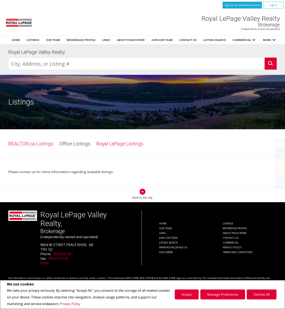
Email (44, 263)
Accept (187, 294)
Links (179, 40)
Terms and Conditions (237, 252)
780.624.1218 (58, 258)
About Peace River (234, 233)
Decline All (262, 294)
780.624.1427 (63, 254)
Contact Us (230, 238)
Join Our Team (168, 238)
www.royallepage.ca (173, 247)
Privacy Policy (69, 304)
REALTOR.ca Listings (30, 144)
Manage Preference (222, 294)
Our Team (126, 40)
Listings (106, 40)
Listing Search (168, 242)
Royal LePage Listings (120, 144)
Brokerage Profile (154, 40)
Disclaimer (166, 252)
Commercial (231, 242)
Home (89, 40)
